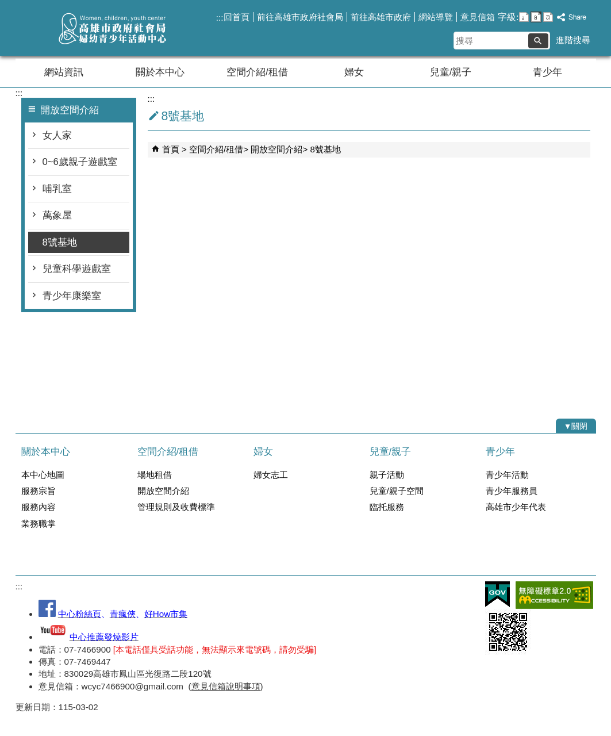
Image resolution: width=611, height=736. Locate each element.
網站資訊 (63, 72)
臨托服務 (387, 507)
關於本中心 (160, 72)
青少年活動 (507, 475)
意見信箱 (477, 17)
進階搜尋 (573, 40)
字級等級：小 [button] (524, 17)
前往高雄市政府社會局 (300, 17)
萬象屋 (57, 215)
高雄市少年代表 (516, 507)
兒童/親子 (451, 72)
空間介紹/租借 (257, 72)
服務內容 (38, 507)
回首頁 (236, 17)
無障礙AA (554, 595)
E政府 (497, 594)
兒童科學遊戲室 (77, 268)
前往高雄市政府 (381, 17)
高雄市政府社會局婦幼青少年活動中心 (113, 28)
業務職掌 (38, 523)
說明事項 (243, 686)
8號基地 (60, 242)
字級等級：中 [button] (536, 17)
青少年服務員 (511, 491)
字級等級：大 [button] (548, 17)
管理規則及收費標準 (176, 507)
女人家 (57, 135)
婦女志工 (270, 475)
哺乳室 (57, 188)
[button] (538, 40)
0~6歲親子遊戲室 (80, 161)
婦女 (354, 72)
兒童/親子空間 (397, 491)
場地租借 (154, 475)
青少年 (547, 72)
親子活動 (387, 475)
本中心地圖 (42, 475)
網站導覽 (435, 17)
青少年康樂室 (72, 295)
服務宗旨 (38, 491)
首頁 (170, 149)
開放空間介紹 (276, 149)
